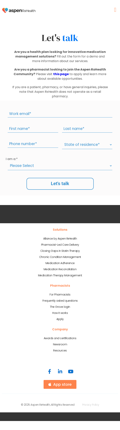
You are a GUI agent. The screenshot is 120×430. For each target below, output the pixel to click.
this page (61, 74)
